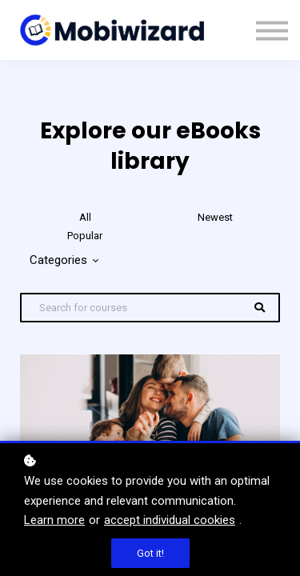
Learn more (54, 520)
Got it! (150, 553)
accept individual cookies (169, 520)
